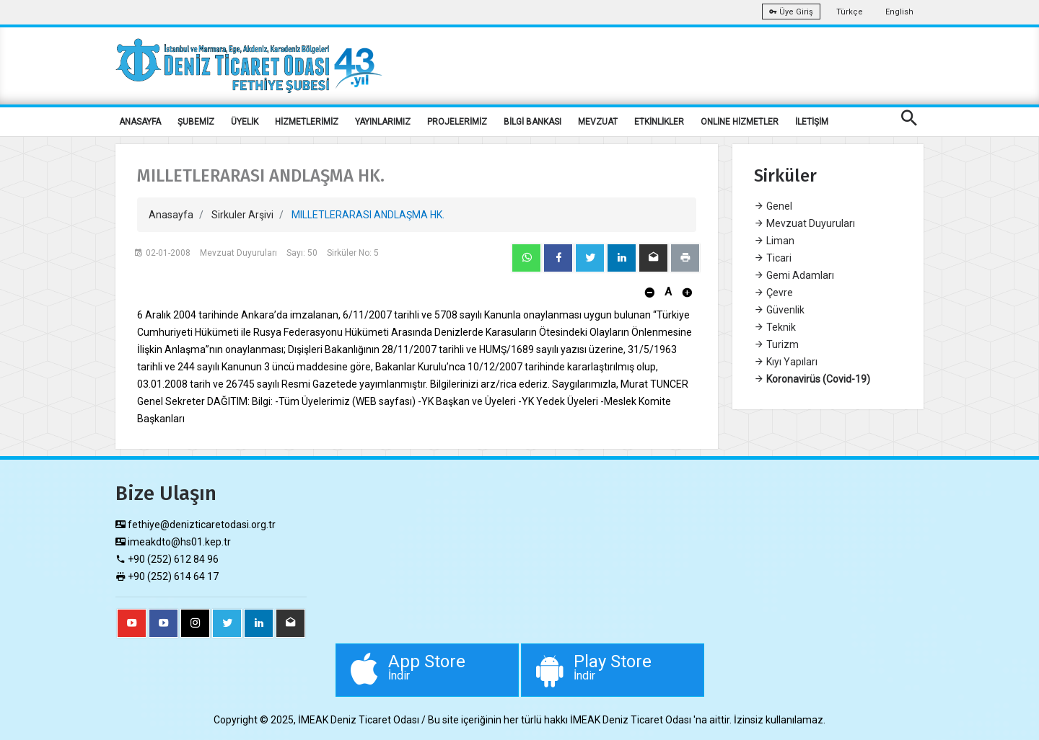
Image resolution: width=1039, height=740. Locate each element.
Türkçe (849, 12)
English (899, 12)
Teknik (775, 327)
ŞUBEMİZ (195, 122)
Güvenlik (779, 310)
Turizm (776, 344)
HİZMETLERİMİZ (306, 122)
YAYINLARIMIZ (383, 122)
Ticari (773, 258)
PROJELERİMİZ (457, 122)
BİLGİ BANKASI (532, 122)
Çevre (773, 292)
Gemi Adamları (794, 275)
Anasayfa (171, 214)
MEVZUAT (598, 122)
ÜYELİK (244, 122)
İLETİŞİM (811, 122)
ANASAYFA (140, 122)
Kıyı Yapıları (785, 361)
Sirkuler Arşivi (242, 214)
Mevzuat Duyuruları (804, 223)
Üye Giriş (791, 12)
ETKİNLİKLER (659, 122)
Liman (774, 240)
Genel (773, 206)
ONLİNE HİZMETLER (740, 122)
